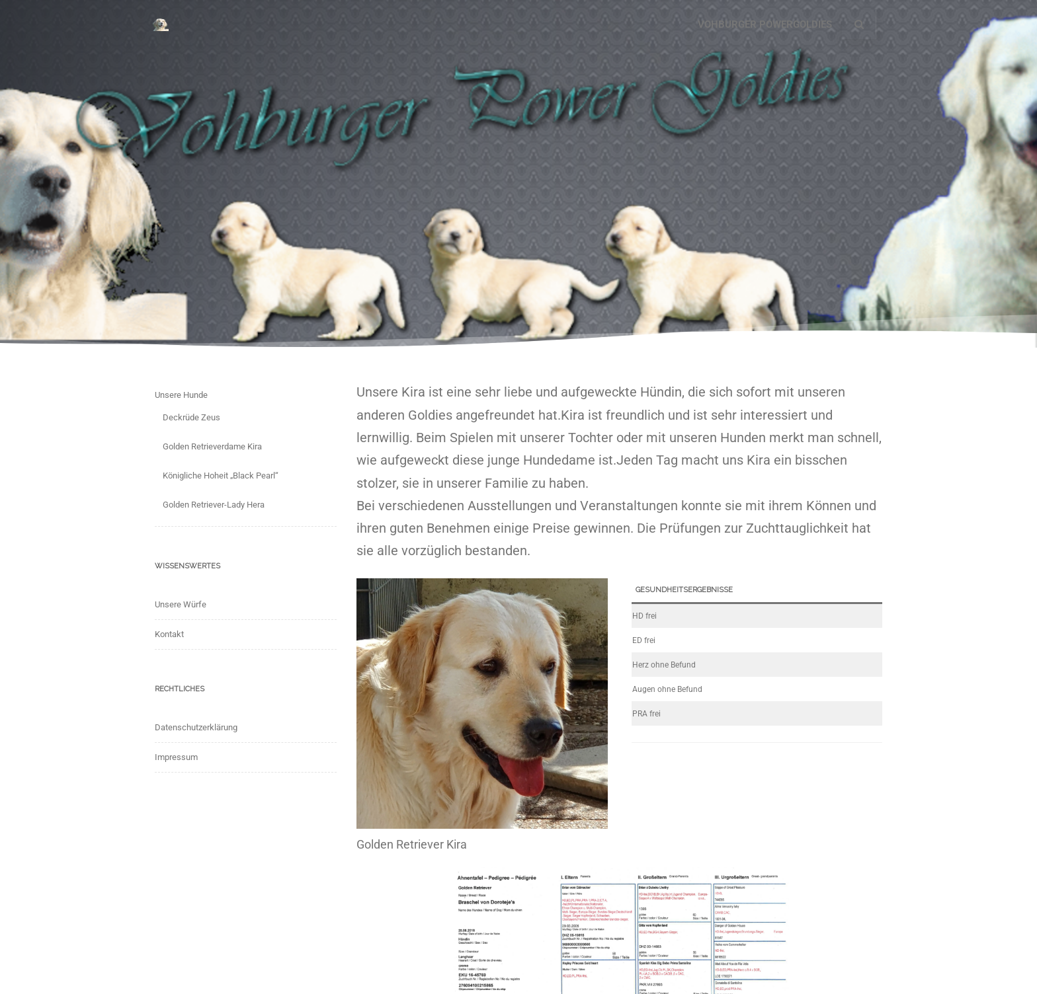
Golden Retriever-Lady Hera (214, 505)
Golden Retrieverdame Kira (212, 446)
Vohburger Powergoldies (765, 24)
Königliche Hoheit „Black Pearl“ (220, 475)
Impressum (176, 757)
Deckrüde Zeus (191, 417)
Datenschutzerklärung (196, 727)
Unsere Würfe (180, 604)
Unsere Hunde (181, 395)
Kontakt (169, 634)
